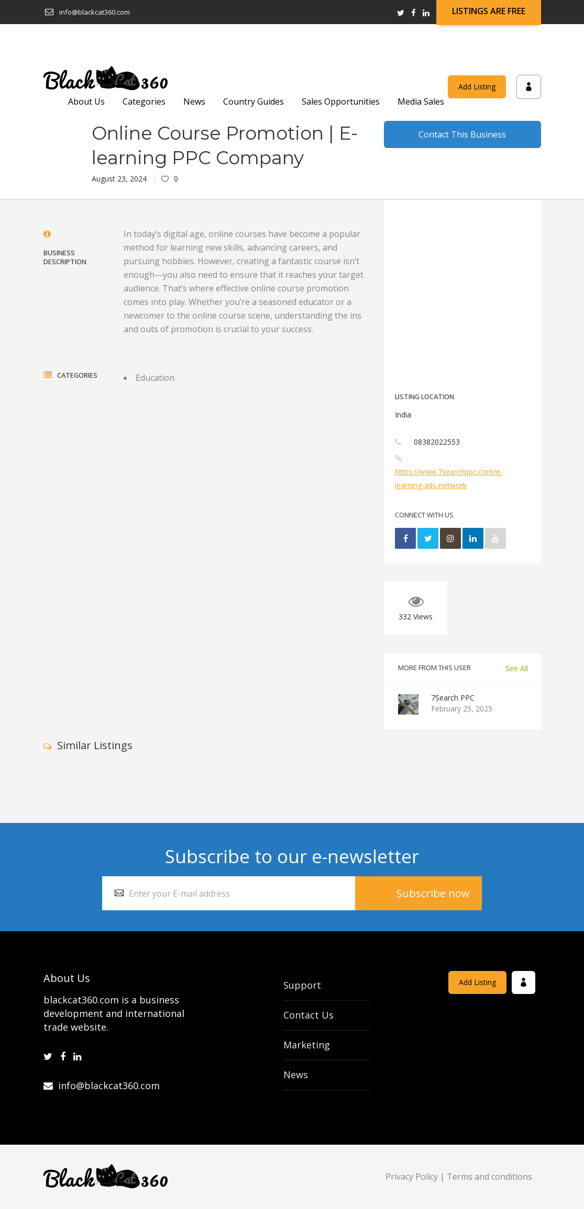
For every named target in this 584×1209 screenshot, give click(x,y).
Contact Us (308, 1015)
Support (302, 985)
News (295, 1074)
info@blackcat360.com (101, 1085)
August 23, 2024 (119, 179)
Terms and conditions (489, 1176)
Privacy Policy (411, 1176)
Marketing (306, 1044)
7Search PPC (453, 698)
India (403, 415)
